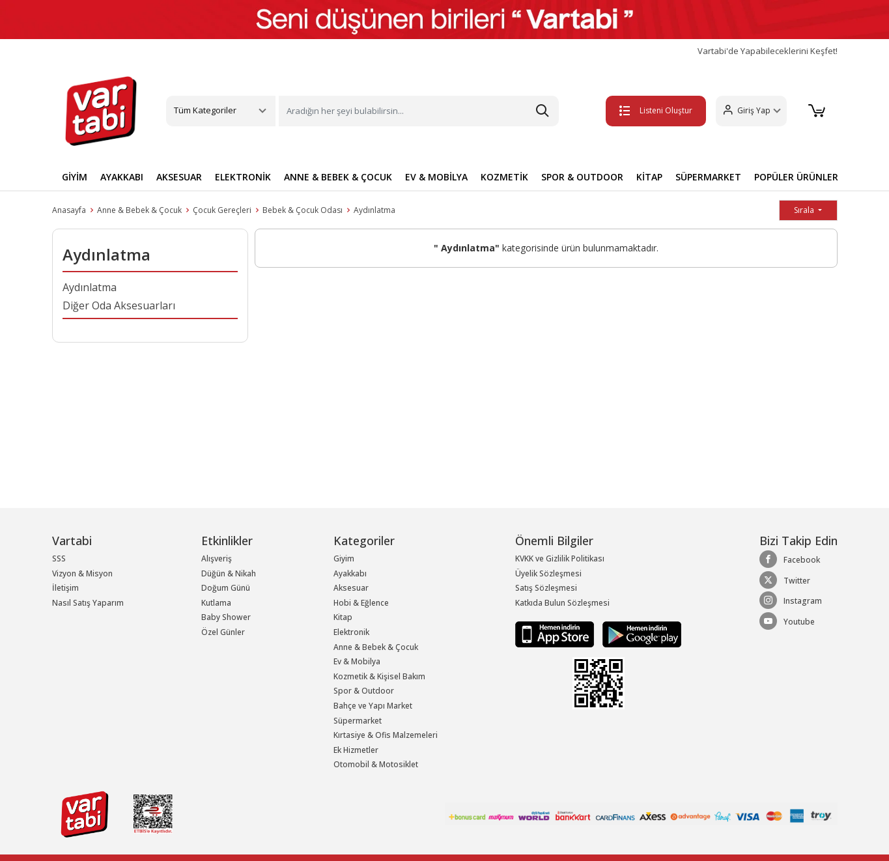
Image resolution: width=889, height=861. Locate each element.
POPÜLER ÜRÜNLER (796, 177)
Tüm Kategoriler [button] (205, 110)
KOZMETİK (504, 177)
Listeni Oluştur (652, 110)
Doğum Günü (225, 587)
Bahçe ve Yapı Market (372, 705)
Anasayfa (69, 210)
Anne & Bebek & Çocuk (139, 210)
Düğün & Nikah (228, 573)
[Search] (419, 111)
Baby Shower (226, 617)
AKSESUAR (179, 177)
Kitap (342, 617)
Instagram (790, 600)
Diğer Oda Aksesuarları (119, 305)
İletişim (65, 587)
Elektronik (351, 632)
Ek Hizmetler (355, 749)
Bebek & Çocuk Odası (302, 210)
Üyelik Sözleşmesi (548, 573)
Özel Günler (223, 632)
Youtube (787, 621)
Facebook (789, 559)
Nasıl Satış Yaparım (88, 602)
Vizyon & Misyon (82, 573)
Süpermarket (357, 720)
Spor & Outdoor (363, 690)
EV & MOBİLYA (436, 177)
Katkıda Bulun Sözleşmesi (562, 602)
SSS (59, 558)
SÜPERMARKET (708, 177)
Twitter (784, 580)
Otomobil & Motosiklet (375, 764)
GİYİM (74, 177)
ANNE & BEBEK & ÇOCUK (338, 177)
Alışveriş (216, 558)
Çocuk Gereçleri (222, 210)
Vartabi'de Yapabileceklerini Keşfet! (768, 51)
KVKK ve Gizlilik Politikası (559, 558)
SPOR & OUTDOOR (582, 177)
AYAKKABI (121, 177)
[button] (748, 111)
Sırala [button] (805, 210)
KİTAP (649, 177)
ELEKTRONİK (243, 177)
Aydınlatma (374, 210)
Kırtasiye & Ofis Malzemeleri (385, 735)
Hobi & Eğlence (361, 602)
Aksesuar (351, 587)
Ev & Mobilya (356, 661)
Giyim (343, 558)
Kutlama (216, 602)
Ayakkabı (350, 573)
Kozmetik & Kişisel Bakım (379, 676)
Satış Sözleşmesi (546, 587)
